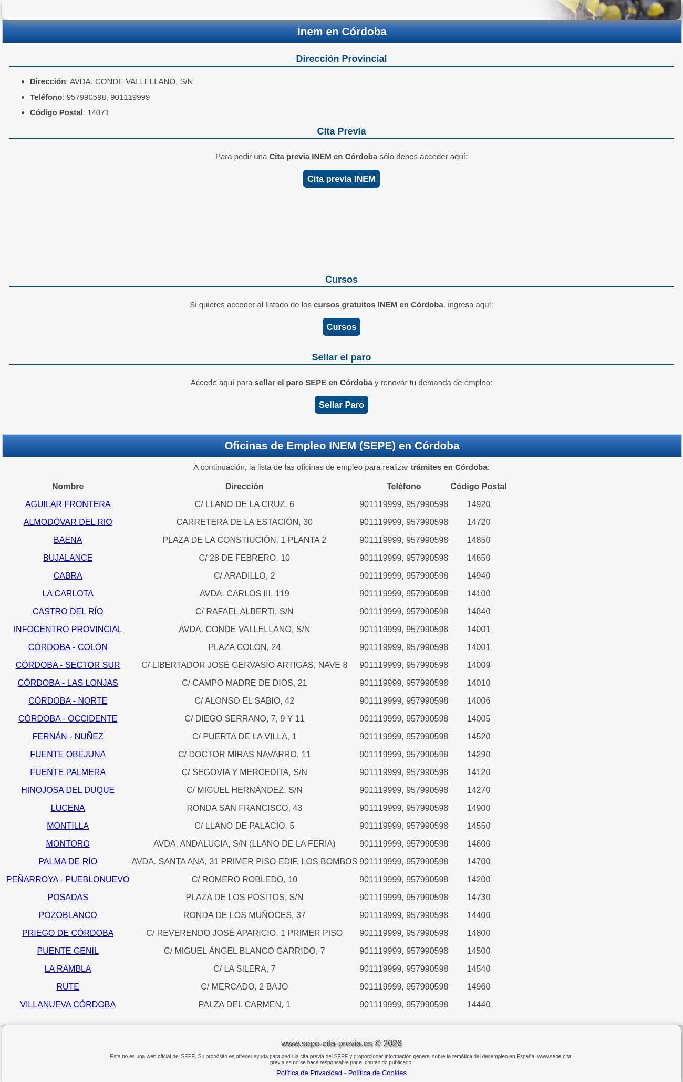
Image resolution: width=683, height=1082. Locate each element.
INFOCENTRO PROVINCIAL (68, 629)
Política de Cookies (377, 1073)
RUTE (67, 986)
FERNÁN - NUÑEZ (68, 736)
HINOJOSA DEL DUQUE (68, 790)
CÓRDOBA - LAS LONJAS (68, 682)
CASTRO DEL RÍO (68, 611)
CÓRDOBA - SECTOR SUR (68, 665)
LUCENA (68, 807)
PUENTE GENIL (68, 950)
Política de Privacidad (309, 1073)
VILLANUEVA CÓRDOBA (68, 1004)
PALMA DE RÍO (67, 861)
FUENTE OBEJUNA (68, 754)
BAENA (68, 539)
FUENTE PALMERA (68, 772)
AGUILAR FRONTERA (68, 504)
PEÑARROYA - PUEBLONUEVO (67, 879)
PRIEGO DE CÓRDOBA (67, 933)
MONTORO (68, 843)
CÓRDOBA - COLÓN (68, 647)
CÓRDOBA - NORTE (67, 700)
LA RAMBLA (68, 968)
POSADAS (68, 897)
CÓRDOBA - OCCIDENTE (67, 718)
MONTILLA (68, 825)
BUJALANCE (67, 557)
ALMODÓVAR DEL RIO (68, 522)
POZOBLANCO (68, 915)
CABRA (68, 575)
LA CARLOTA (68, 593)
